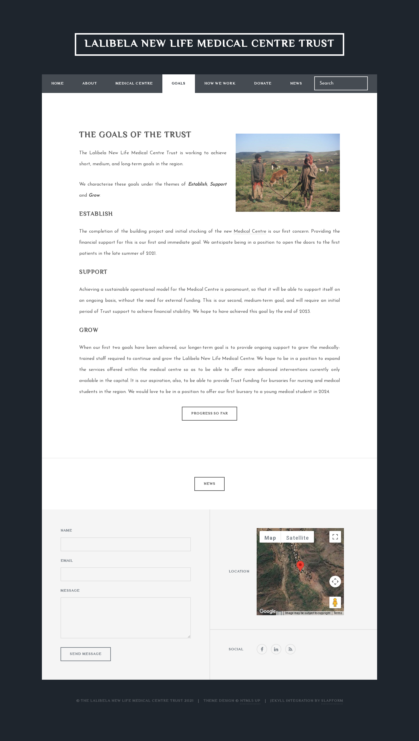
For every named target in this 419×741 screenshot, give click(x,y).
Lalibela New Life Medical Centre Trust (209, 44)
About (89, 84)
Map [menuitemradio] (270, 538)
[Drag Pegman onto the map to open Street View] (335, 602)
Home (57, 84)
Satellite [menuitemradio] (297, 538)
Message (70, 591)
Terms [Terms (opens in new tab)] (338, 613)
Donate (262, 84)
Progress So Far (209, 414)
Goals (179, 84)
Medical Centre (134, 84)
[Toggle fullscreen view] (335, 537)
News (296, 84)
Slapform (332, 701)
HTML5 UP (250, 701)
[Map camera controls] (335, 581)
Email (67, 561)
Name (66, 531)
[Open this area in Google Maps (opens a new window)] (267, 611)
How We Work (219, 84)
